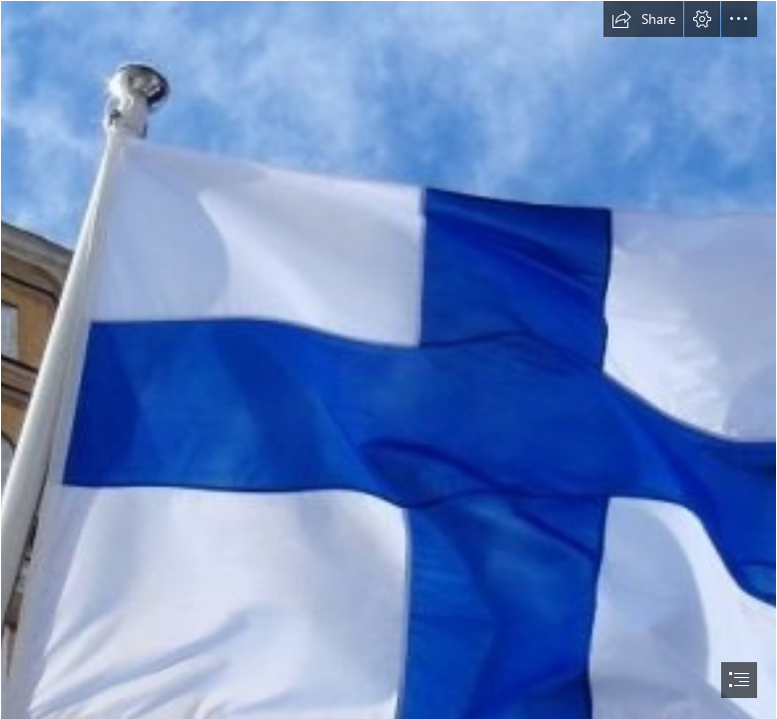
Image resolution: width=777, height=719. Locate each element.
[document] (388, 359)
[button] (643, 19)
